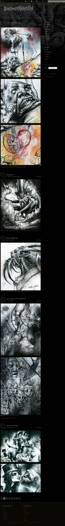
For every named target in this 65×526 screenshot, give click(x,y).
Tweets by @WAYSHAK (49, 76)
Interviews (48, 54)
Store (47, 59)
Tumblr (44, 1)
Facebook (27, 1)
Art (8, 24)
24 (3, 298)
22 (3, 425)
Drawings (48, 22)
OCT (3, 23)
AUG (3, 238)
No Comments (39, 24)
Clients (47, 49)
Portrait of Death (12, 425)
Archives (46, 68)
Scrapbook (11, 24)
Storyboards (48, 38)
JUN (3, 299)
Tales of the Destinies (14, 23)
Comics (8, 176)
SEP (3, 175)
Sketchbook (48, 36)
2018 (3, 24)
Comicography (48, 52)
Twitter (33, 1)
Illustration (13, 176)
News (47, 31)
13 (3, 237)
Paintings (48, 24)
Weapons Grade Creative (35, 522)
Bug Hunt (10, 174)
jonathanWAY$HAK (15, 522)
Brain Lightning (12, 238)
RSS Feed (2, 1)
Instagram (38, 1)
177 (17, 498)
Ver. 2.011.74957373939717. (16, 299)
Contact (47, 56)
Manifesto (47, 47)
